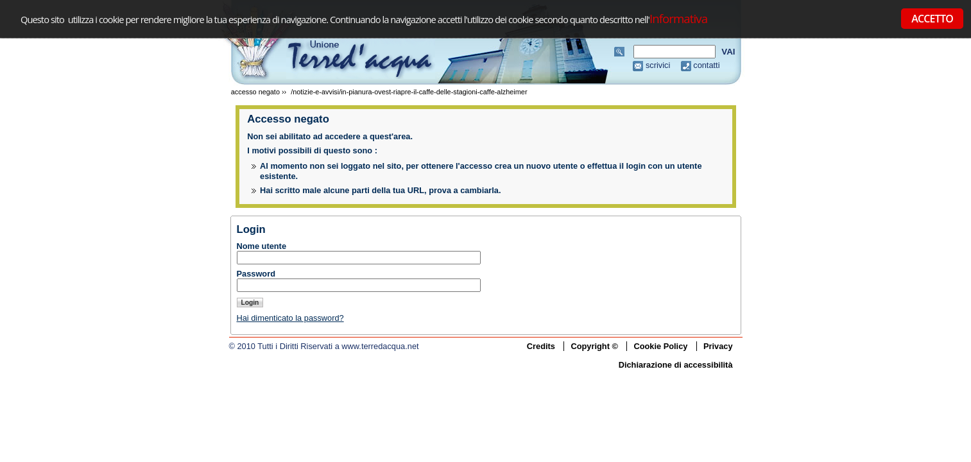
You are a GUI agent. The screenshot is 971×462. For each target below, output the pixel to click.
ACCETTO (932, 19)
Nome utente (262, 246)
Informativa (678, 18)
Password (256, 273)
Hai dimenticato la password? (290, 318)
